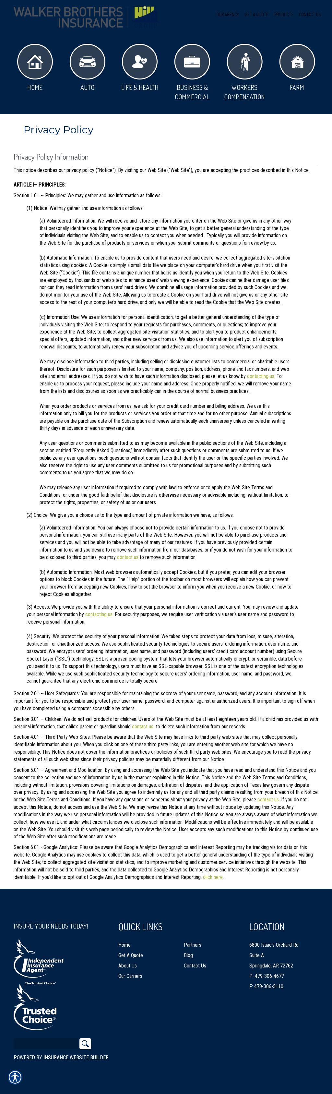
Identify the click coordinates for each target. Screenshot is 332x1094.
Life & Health (140, 67)
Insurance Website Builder (76, 1057)
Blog (188, 955)
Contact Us (195, 966)
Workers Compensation (244, 72)
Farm (297, 67)
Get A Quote (130, 955)
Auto (87, 67)
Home (35, 67)
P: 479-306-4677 (266, 976)
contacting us (260, 376)
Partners (192, 945)
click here (213, 877)
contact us (127, 557)
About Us (127, 966)
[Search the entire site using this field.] (46, 1043)
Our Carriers (130, 976)
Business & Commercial (192, 72)
